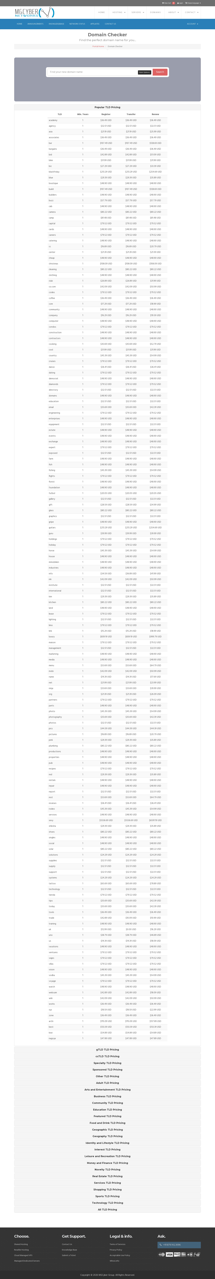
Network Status (77, 24)
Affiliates (94, 24)
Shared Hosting (21, 1244)
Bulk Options (144, 72)
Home (101, 12)
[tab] (107, 107)
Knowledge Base (69, 1250)
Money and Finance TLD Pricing (107, 1163)
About (172, 12)
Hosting (117, 12)
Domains (155, 12)
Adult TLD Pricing (107, 1083)
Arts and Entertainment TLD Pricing (108, 1089)
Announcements (35, 24)
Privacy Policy (116, 1250)
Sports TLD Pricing (107, 1196)
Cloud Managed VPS (23, 1255)
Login (180, 3)
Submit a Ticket (69, 1255)
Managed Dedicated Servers (27, 1261)
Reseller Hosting (21, 1250)
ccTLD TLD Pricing (107, 1056)
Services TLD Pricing (107, 1183)
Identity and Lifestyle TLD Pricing (107, 1143)
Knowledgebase (56, 24)
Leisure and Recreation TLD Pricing (107, 1156)
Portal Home (98, 46)
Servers (136, 12)
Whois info (114, 1261)
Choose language (193, 3)
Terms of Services (117, 1244)
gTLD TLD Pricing (107, 1049)
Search (160, 72)
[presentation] (100, 83)
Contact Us (110, 24)
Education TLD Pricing (107, 1109)
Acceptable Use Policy (120, 1255)
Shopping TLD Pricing (107, 1189)
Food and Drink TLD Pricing (107, 1123)
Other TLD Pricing (107, 1076)
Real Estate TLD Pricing (107, 1176)
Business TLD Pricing (107, 1096)
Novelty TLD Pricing (107, 1169)
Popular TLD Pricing (107, 107)
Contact (190, 12)
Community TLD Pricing (107, 1103)
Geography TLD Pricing (108, 1136)
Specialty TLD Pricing (107, 1063)
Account (192, 24)
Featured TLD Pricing (107, 1116)
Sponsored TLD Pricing (107, 1069)
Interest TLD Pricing (107, 1149)
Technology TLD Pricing (107, 1203)
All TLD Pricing (107, 1209)
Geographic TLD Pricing (107, 1129)
